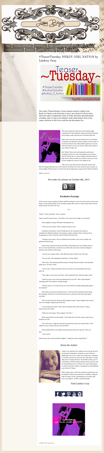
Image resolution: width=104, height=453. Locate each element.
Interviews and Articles (45, 50)
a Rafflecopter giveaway (46, 443)
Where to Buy (79, 46)
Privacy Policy (71, 50)
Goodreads (46, 173)
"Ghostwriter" (40, 46)
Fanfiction (30, 50)
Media (60, 50)
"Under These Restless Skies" (59, 46)
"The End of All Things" (22, 46)
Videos (90, 46)
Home (8, 46)
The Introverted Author (14, 50)
